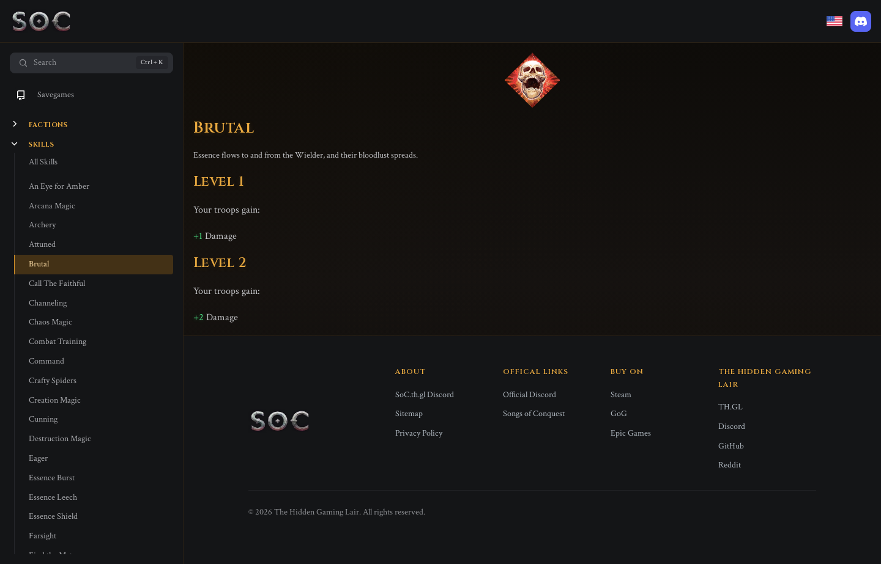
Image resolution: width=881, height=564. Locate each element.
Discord (731, 426)
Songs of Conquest (534, 413)
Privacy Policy (418, 433)
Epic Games (631, 433)
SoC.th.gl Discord (424, 394)
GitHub (731, 446)
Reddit (729, 465)
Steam (621, 394)
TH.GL (730, 406)
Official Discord (529, 394)
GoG (619, 413)
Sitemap (409, 413)
